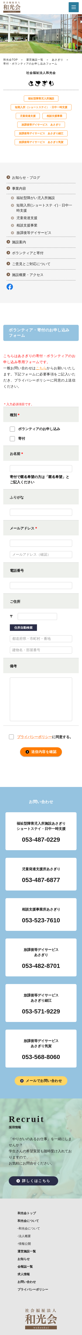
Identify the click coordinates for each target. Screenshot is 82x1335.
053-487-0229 (41, 839)
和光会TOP (10, 59)
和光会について (28, 1221)
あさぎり (57, 59)
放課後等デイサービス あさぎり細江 (41, 133)
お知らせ (23, 1259)
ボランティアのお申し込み (35, 429)
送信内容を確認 (44, 752)
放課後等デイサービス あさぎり (41, 124)
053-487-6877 (41, 880)
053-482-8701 (41, 965)
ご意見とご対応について (31, 264)
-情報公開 (24, 1243)
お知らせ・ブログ (26, 177)
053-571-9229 (41, 1011)
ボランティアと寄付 (28, 253)
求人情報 (23, 1274)
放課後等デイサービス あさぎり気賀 (41, 142)
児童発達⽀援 (28, 115)
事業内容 (19, 188)
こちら (41, 368)
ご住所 (15, 601)
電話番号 (17, 570)
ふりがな (17, 497)
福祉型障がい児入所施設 (35, 198)
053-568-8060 (41, 1057)
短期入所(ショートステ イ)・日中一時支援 (44, 207)
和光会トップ (26, 1213)
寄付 (17, 438)
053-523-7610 (41, 920)
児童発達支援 (26, 218)
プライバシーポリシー (34, 737)
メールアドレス (22, 528)
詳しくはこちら (36, 1181)
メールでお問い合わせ (44, 1081)
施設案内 (19, 242)
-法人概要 (24, 1236)
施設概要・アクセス (28, 275)
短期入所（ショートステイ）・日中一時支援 (41, 107)
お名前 (15, 454)
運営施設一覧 (34, 59)
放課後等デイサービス (33, 233)
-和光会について (28, 1228)
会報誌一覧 (25, 1266)
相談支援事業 (54, 115)
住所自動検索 (23, 627)
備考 (13, 666)
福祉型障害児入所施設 (41, 98)
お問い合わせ (26, 1282)
